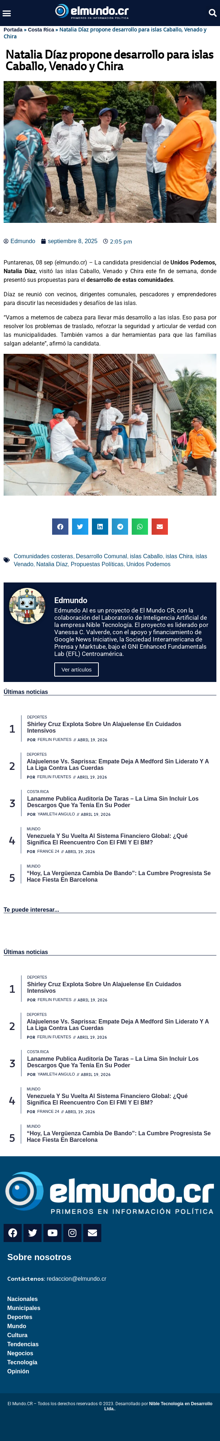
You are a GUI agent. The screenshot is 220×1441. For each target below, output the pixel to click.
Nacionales (22, 1299)
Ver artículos (77, 669)
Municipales (24, 1308)
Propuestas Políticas (97, 564)
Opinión (18, 1371)
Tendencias (23, 1344)
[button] (7, 13)
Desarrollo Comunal (101, 556)
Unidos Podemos (148, 564)
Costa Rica (41, 30)
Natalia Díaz (52, 564)
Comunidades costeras (43, 556)
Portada (13, 30)
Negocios (20, 1353)
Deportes (19, 1317)
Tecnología (22, 1362)
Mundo (16, 1326)
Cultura (17, 1335)
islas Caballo (146, 556)
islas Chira (179, 556)
